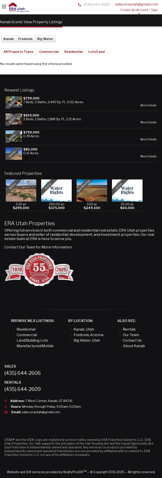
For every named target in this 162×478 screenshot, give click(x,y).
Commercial (49, 51)
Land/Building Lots (32, 340)
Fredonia (25, 39)
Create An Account (134, 10)
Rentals (129, 329)
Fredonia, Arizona (88, 335)
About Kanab (134, 346)
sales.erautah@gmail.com (136, 4)
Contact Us (132, 340)
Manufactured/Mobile (35, 346)
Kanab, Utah (84, 329)
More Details (148, 105)
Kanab (9, 39)
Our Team (131, 335)
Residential (73, 51)
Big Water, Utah (87, 340)
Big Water (45, 39)
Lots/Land (96, 51)
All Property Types (18, 51)
